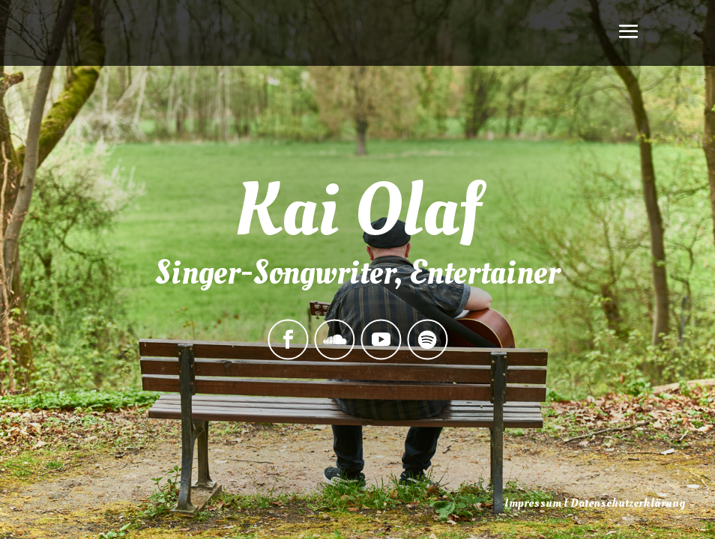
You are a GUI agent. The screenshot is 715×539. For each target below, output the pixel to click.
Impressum (532, 503)
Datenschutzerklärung (627, 503)
